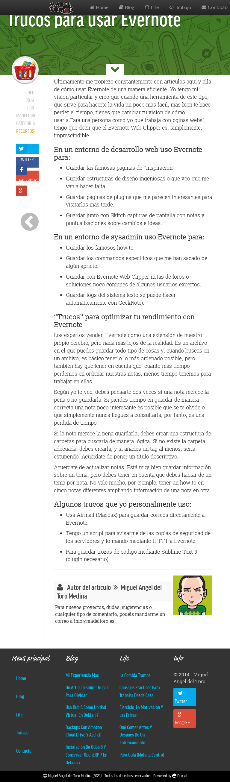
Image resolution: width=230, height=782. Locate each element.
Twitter (181, 697)
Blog (129, 7)
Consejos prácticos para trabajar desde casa (139, 691)
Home (102, 7)
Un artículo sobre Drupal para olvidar (87, 691)
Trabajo (183, 7)
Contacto (23, 750)
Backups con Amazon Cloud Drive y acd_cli (84, 730)
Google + (182, 718)
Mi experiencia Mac (82, 675)
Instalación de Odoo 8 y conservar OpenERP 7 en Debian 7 (86, 754)
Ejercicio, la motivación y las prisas (141, 710)
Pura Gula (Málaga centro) (141, 754)
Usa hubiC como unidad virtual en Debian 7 (86, 710)
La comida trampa (135, 675)
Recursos (25, 130)
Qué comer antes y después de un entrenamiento (135, 734)
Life (155, 7)
